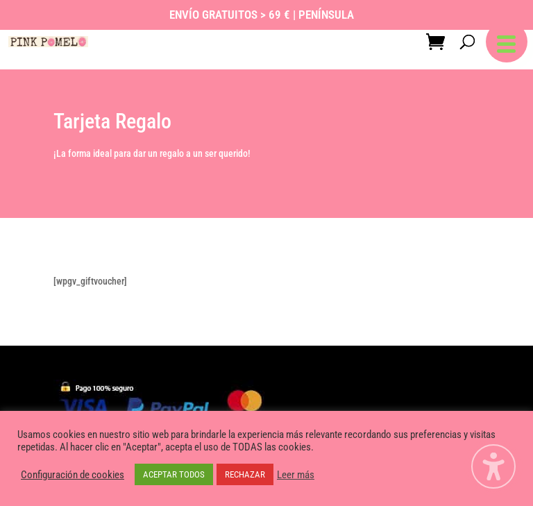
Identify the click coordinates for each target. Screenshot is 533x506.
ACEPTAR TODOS (174, 474)
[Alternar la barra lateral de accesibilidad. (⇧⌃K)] (493, 466)
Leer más (295, 475)
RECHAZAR (245, 474)
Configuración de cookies (72, 475)
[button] (506, 41)
